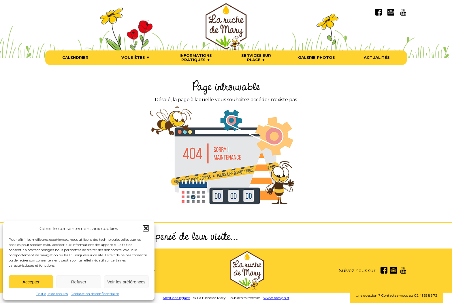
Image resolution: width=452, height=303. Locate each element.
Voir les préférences (126, 281)
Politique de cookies (52, 293)
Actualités (377, 57)
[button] (146, 228)
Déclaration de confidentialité (95, 293)
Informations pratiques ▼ (196, 57)
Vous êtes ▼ (135, 57)
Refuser (78, 281)
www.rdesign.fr (276, 298)
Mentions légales (176, 298)
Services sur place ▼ (256, 57)
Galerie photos (316, 57)
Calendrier (75, 57)
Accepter (30, 281)
